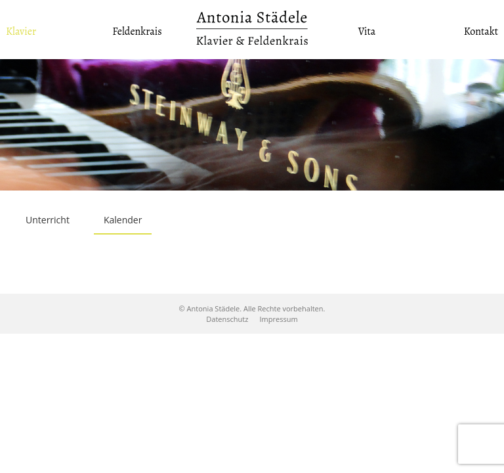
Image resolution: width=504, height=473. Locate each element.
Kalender (123, 220)
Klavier (21, 31)
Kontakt (481, 31)
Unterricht (48, 220)
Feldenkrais (136, 31)
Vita (366, 31)
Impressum (279, 319)
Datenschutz (227, 319)
